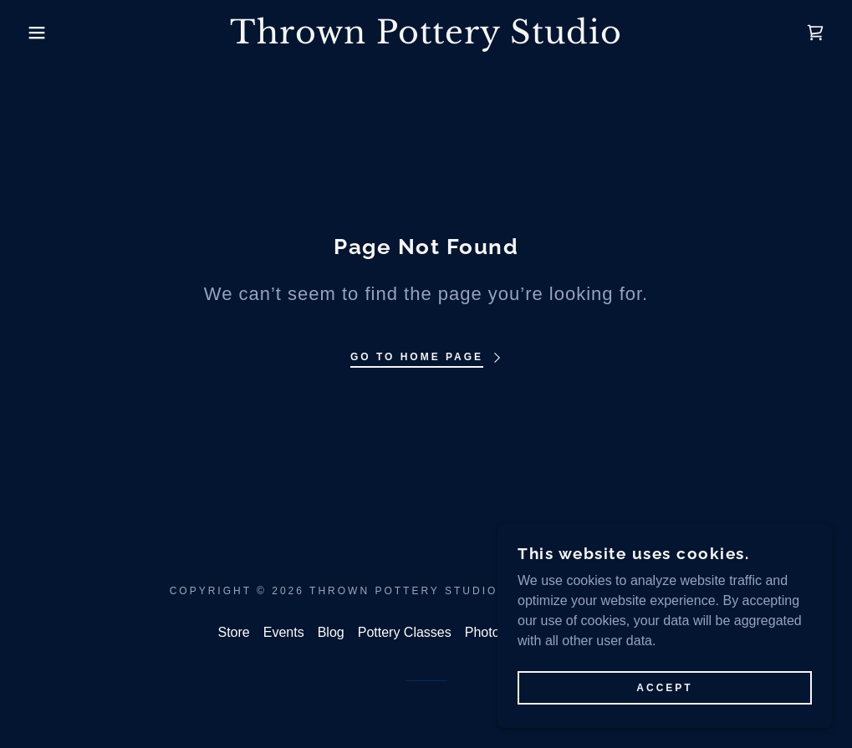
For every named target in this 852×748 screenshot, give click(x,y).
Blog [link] (331, 632)
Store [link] (234, 632)
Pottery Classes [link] (405, 632)
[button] (42, 32)
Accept (664, 688)
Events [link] (283, 632)
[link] (426, 39)
